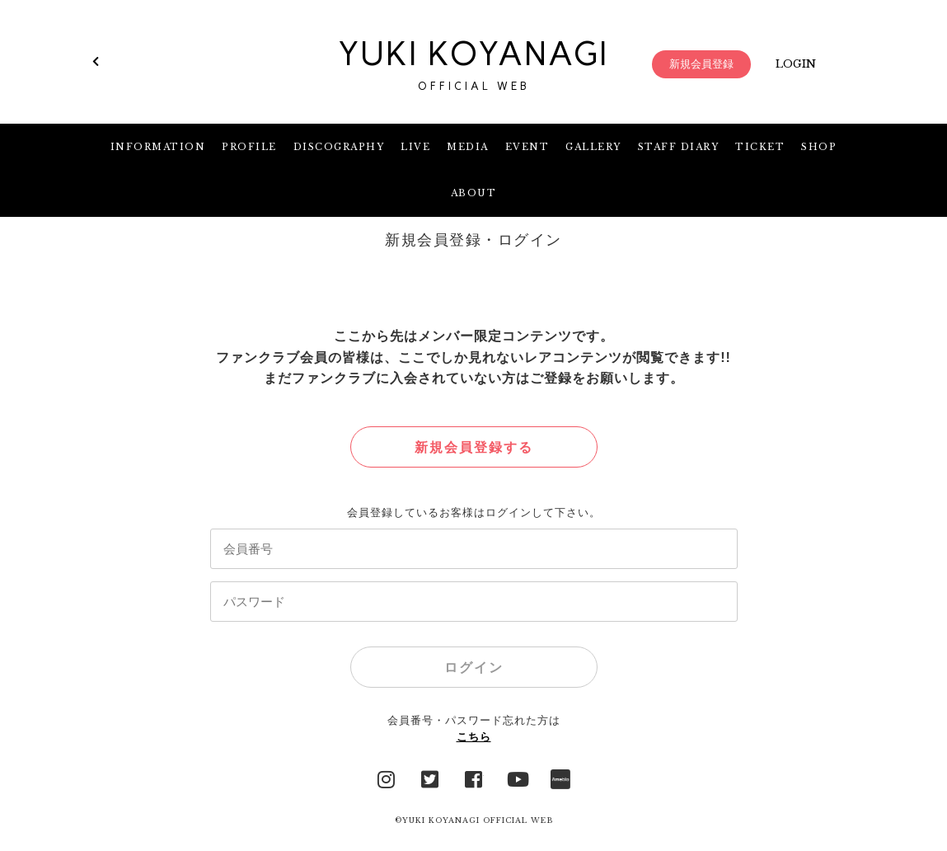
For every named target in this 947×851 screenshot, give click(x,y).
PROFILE (249, 147)
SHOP (819, 147)
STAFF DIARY (679, 147)
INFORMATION (158, 147)
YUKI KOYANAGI (474, 64)
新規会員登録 (701, 64)
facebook (474, 777)
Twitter (430, 777)
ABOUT (474, 193)
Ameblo (560, 777)
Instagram (386, 777)
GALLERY (593, 147)
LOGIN (796, 64)
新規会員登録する (474, 447)
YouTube (517, 777)
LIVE (415, 147)
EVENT (527, 147)
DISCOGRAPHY (339, 147)
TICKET (760, 147)
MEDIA (468, 147)
